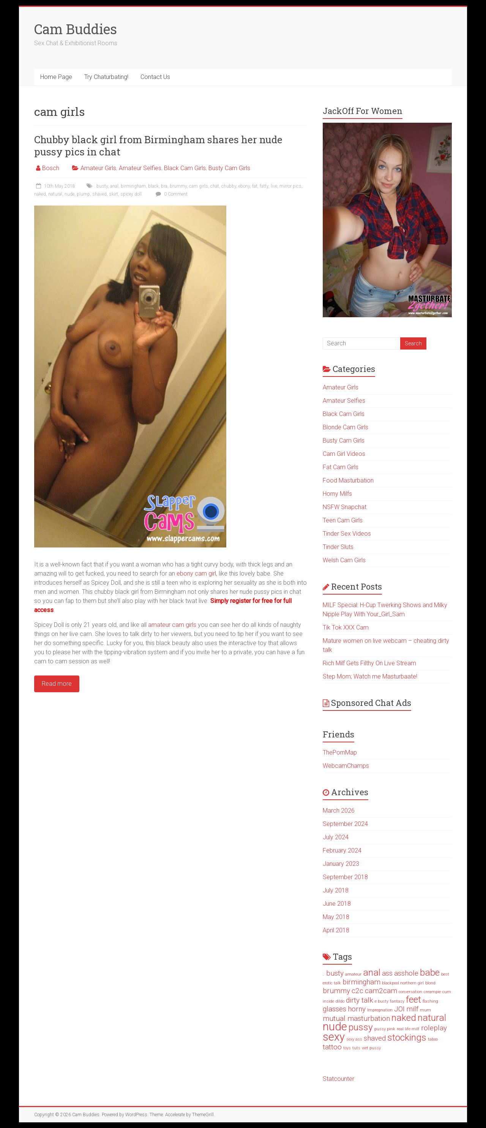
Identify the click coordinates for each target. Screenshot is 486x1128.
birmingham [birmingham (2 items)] (361, 982)
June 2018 (337, 903)
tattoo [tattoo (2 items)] (332, 1047)
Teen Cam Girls (343, 520)
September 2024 (345, 823)
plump (83, 194)
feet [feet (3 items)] (413, 999)
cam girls (198, 186)
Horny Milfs (337, 493)
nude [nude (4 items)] (335, 1026)
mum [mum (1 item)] (425, 1010)
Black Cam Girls (185, 168)
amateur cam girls (172, 624)
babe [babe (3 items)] (430, 972)
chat (214, 186)
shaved (99, 194)
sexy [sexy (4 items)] (334, 1036)
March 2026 (339, 810)
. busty (101, 186)
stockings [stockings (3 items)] (406, 1037)
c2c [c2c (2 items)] (357, 990)
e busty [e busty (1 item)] (381, 1001)
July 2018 (336, 890)
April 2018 (336, 930)
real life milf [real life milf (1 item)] (408, 1029)
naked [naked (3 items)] (403, 1017)
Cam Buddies (75, 29)
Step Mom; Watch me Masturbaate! (370, 676)
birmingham (133, 186)
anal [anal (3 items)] (371, 972)
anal (114, 186)
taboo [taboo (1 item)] (433, 1039)
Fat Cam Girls (340, 467)
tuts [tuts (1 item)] (356, 1048)
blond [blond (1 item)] (430, 983)
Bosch (50, 168)
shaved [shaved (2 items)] (375, 1038)
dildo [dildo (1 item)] (340, 1001)
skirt (113, 194)
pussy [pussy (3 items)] (361, 1027)
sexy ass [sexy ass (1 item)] (354, 1039)
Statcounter (338, 1078)
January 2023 (341, 863)
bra (164, 186)
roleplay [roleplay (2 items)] (434, 1028)
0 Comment (171, 194)
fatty (264, 186)
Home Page (56, 77)
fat (254, 186)
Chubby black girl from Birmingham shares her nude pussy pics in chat (158, 145)
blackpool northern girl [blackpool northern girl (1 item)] (403, 983)
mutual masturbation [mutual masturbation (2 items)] (356, 1018)
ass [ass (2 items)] (387, 973)
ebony (244, 186)
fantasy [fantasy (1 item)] (397, 1001)
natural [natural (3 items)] (432, 1017)
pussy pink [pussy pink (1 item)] (384, 1029)
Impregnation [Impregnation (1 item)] (380, 1010)
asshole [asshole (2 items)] (406, 973)
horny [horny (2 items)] (357, 1009)
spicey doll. (131, 194)
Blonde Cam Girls (345, 427)
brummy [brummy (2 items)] (336, 990)
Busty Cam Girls (229, 168)
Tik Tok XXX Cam (346, 627)
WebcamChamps (346, 765)
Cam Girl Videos (344, 453)
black (153, 186)
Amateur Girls (98, 168)
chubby (228, 186)
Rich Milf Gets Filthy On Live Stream (369, 663)
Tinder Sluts (338, 547)
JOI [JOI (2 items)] (399, 1009)
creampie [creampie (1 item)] (432, 991)
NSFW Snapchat (344, 507)
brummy (178, 186)
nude (69, 194)
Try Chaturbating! (106, 77)
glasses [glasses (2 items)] (334, 1009)
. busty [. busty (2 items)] (333, 973)
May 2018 (336, 917)
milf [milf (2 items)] (412, 1009)
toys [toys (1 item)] (347, 1048)
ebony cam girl (196, 573)
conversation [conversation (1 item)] (410, 991)
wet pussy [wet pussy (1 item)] (371, 1048)
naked (40, 194)
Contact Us (155, 77)
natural (55, 194)
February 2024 (342, 850)
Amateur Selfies (140, 168)
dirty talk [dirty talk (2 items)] (359, 1000)
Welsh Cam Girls (344, 560)
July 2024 (336, 837)
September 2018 (345, 877)
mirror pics (290, 186)
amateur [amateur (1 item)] (353, 974)
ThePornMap (340, 752)
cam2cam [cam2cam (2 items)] (381, 990)
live (274, 186)
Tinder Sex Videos (347, 533)
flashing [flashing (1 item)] (430, 1001)
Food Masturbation (348, 480)
